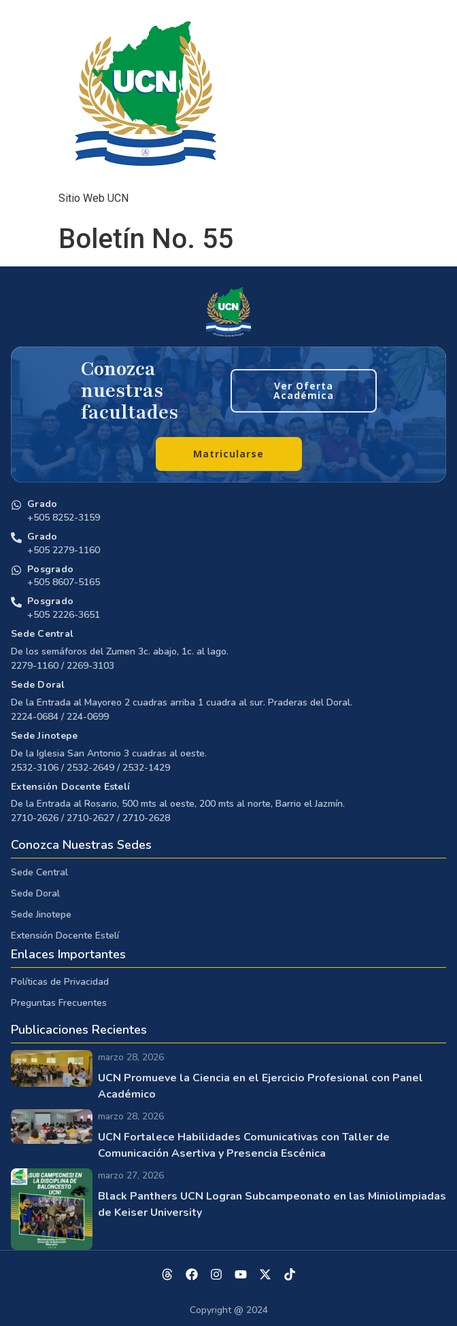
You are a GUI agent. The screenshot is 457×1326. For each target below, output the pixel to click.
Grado (42, 504)
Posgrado (50, 569)
